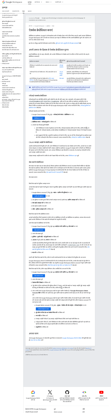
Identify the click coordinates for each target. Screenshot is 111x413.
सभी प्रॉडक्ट (37, 2)
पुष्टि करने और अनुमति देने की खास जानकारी (67, 43)
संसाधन (47, 2)
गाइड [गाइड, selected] (23, 11)
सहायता (29, 11)
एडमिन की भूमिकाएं (39, 196)
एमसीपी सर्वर (58, 2)
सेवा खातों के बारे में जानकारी (53, 172)
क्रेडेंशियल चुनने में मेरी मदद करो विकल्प (69, 89)
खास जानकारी (5, 11)
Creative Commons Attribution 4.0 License (62, 348)
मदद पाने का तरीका (36, 340)
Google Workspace (39, 26)
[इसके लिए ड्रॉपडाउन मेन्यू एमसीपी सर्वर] (63, 2)
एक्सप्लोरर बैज (15, 11)
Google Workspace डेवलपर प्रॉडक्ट (72, 338)
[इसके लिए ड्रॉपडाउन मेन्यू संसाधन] (51, 2)
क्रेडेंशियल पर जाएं (38, 118)
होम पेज (30, 26)
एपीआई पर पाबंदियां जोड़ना (78, 137)
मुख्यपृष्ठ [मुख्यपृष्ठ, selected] (29, 2)
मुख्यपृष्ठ (4, 7)
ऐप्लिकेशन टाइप (73, 155)
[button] (11, 64)
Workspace (14, 2)
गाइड (53, 26)
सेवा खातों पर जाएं (38, 230)
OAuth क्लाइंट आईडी (61, 73)
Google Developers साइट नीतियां (57, 350)
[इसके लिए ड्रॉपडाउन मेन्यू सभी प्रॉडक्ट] (42, 2)
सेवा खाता (61, 78)
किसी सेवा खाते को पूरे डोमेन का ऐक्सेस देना (59, 265)
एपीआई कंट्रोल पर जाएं (43, 309)
